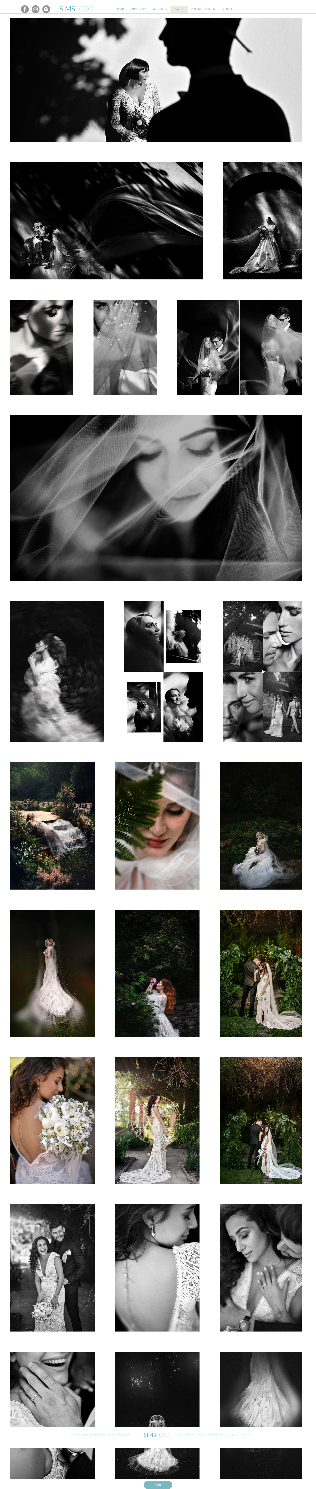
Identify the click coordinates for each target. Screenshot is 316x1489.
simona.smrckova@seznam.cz (200, 1435)
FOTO (84, 8)
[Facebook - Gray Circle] (25, 9)
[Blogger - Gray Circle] (46, 9)
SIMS (67, 8)
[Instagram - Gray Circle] (36, 9)
